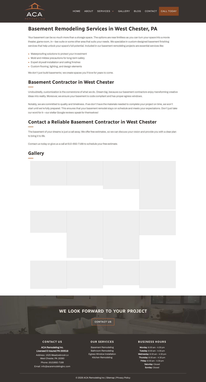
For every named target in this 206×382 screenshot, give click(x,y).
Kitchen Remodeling (102, 357)
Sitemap (110, 377)
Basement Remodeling (102, 347)
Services (103, 11)
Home (76, 11)
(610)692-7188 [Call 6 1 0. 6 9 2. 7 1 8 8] (56, 362)
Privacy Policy (123, 377)
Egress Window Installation (102, 354)
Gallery (124, 11)
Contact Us (103, 322)
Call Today (169, 11)
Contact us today (37, 143)
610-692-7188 (76, 143)
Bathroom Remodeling (102, 351)
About (88, 11)
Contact (151, 11)
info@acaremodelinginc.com (55, 366)
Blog (137, 11)
